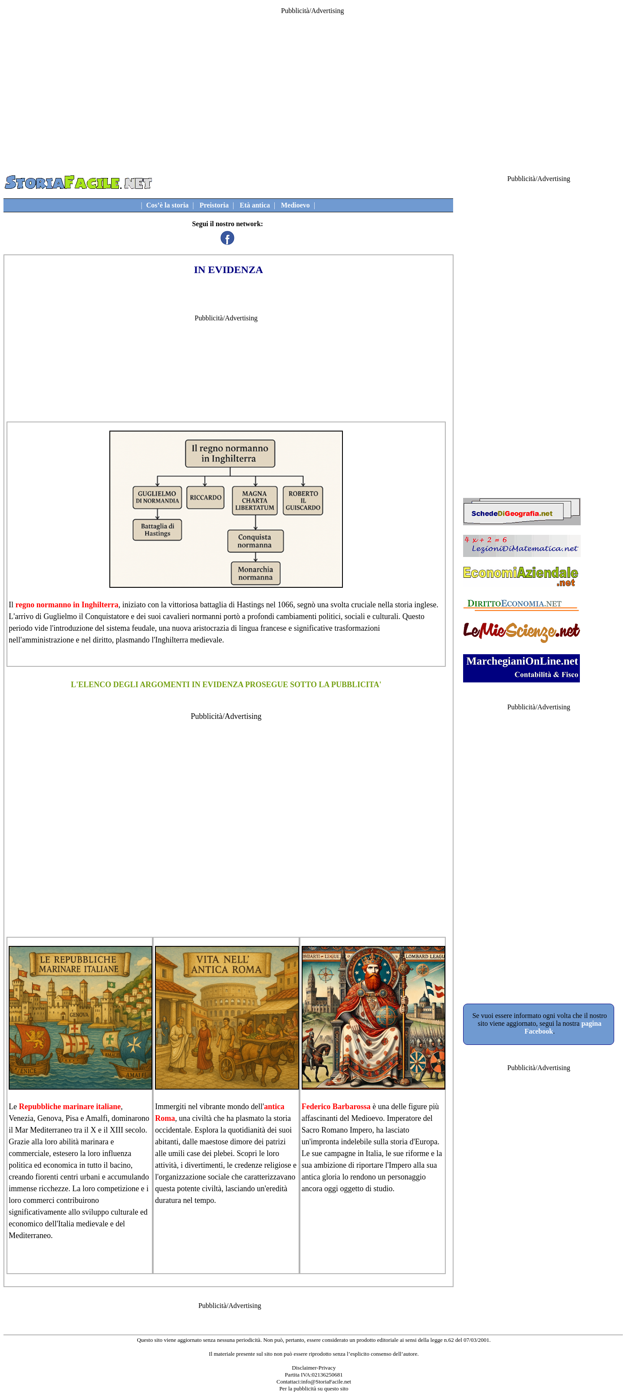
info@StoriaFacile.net (326, 1381)
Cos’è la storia (167, 205)
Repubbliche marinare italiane (70, 1106)
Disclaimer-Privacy (314, 1367)
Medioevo (295, 205)
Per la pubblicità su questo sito (313, 1388)
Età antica (255, 205)
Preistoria (214, 205)
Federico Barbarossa (336, 1106)
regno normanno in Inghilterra (67, 604)
